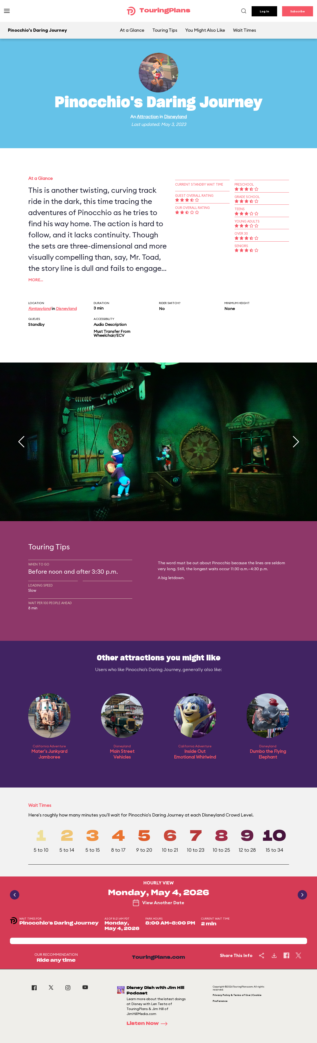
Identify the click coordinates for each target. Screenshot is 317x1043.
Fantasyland (39, 308)
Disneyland (175, 116)
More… (35, 279)
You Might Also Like (205, 30)
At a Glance (132, 30)
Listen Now (149, 1023)
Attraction (147, 116)
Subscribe (297, 11)
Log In (264, 11)
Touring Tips (164, 30)
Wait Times (244, 30)
